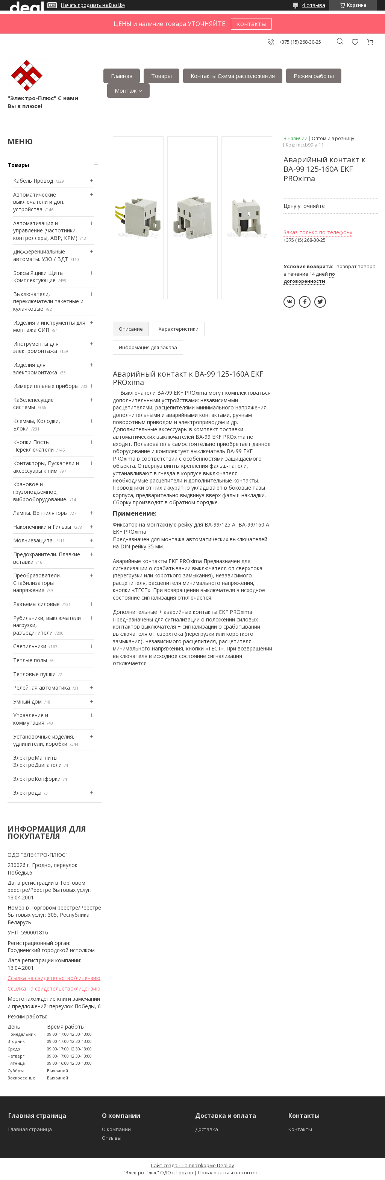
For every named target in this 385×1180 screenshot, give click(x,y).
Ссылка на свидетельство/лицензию (54, 978)
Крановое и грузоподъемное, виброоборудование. (40, 491)
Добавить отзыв (354, 42)
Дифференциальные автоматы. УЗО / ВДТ (40, 255)
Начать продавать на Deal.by (93, 5)
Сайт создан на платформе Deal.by (192, 1165)
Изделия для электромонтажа (35, 368)
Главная (121, 75)
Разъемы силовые (36, 604)
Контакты (300, 1129)
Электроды (27, 792)
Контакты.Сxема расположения (233, 75)
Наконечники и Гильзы (42, 526)
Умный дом (27, 701)
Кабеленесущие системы (33, 403)
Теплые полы (30, 660)
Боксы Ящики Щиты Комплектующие (38, 276)
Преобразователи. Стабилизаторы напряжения (37, 583)
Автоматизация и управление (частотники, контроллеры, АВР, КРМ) (45, 230)
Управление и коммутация (30, 718)
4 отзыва (313, 5)
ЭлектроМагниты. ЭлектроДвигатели (37, 761)
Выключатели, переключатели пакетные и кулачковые (48, 301)
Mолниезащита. (33, 540)
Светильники (29, 646)
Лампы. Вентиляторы (40, 512)
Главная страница (30, 1129)
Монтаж (125, 90)
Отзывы (111, 1137)
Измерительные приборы (46, 385)
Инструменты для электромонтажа (36, 347)
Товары (161, 75)
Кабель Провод (33, 180)
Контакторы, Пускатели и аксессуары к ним (46, 466)
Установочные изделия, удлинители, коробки (43, 740)
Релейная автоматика (41, 687)
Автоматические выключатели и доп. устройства (38, 202)
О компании (116, 1129)
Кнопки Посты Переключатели (33, 445)
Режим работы (314, 75)
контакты (251, 24)
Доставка (206, 1129)
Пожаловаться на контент (229, 1172)
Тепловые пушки (34, 674)
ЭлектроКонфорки (37, 778)
